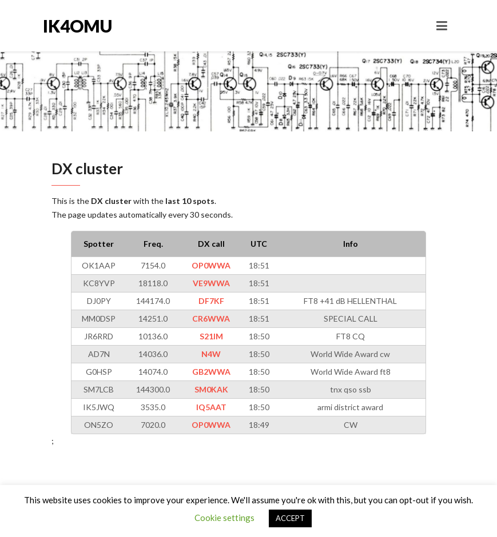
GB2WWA (211, 371)
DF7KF (211, 301)
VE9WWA (211, 283)
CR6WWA (211, 318)
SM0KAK (211, 389)
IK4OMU (77, 25)
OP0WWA (211, 265)
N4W (211, 354)
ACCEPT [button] (290, 518)
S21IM (211, 336)
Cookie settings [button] (224, 517)
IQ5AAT (211, 407)
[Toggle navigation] (442, 25)
